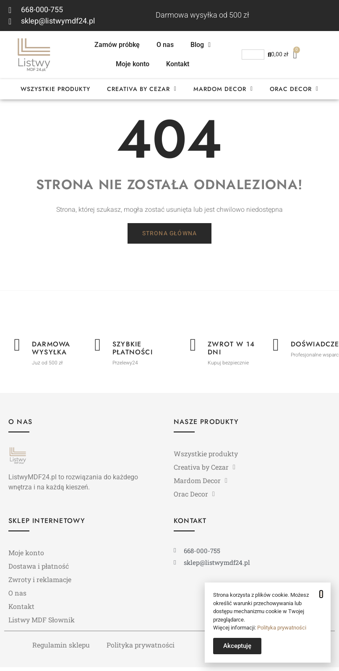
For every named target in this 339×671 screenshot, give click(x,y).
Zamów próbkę (117, 45)
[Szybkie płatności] (98, 348)
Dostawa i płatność (38, 568)
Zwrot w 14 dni (231, 351)
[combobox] (253, 54)
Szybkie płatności (133, 351)
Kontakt (177, 64)
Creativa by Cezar (142, 89)
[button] (321, 594)
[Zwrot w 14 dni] (193, 348)
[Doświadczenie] (276, 348)
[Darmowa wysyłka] (17, 348)
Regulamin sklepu (61, 647)
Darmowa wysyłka (51, 351)
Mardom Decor (223, 89)
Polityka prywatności (141, 647)
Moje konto (132, 64)
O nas (165, 45)
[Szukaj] (269, 54)
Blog (200, 44)
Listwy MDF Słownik (41, 622)
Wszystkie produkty (55, 89)
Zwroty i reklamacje (39, 582)
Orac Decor (294, 89)
